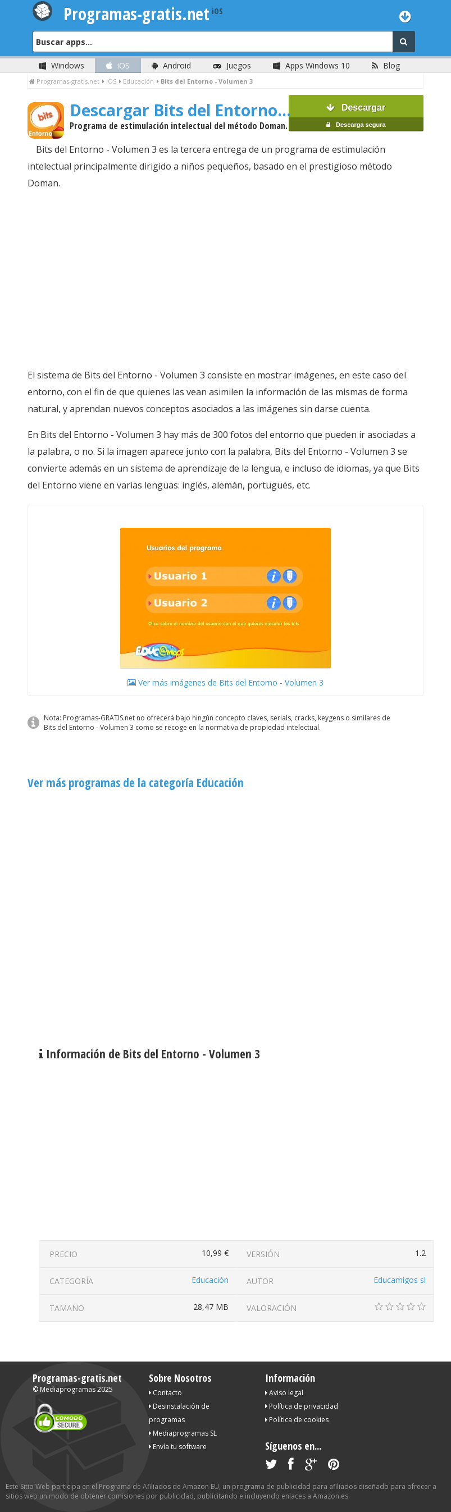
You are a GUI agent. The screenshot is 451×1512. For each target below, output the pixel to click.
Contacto (165, 1392)
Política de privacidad (301, 1406)
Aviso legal (284, 1392)
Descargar (356, 117)
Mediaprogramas (67, 1389)
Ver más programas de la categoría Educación (136, 783)
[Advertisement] (225, 279)
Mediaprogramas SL (183, 1433)
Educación (210, 1280)
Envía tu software (178, 1446)
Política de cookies (297, 1419)
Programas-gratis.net (77, 1378)
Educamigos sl (399, 1280)
